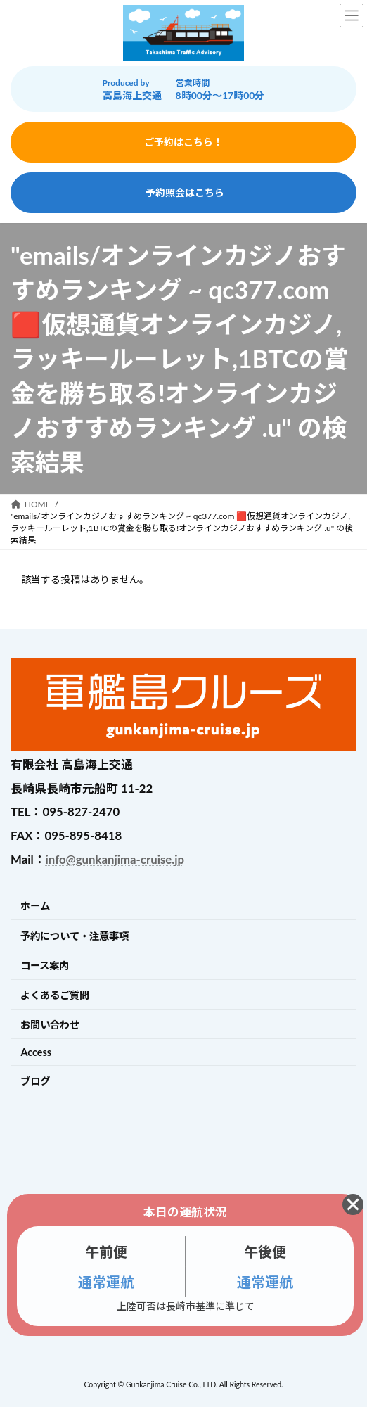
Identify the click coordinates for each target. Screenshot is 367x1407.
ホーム (35, 906)
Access (35, 1052)
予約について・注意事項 (74, 936)
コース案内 (44, 966)
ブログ (35, 1081)
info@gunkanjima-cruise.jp (115, 859)
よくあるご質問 (54, 995)
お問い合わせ (49, 1025)
